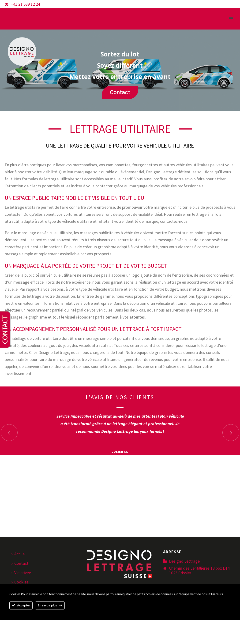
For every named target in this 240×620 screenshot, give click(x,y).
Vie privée (21, 572)
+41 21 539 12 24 (25, 4)
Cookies (19, 582)
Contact (120, 92)
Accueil (18, 554)
